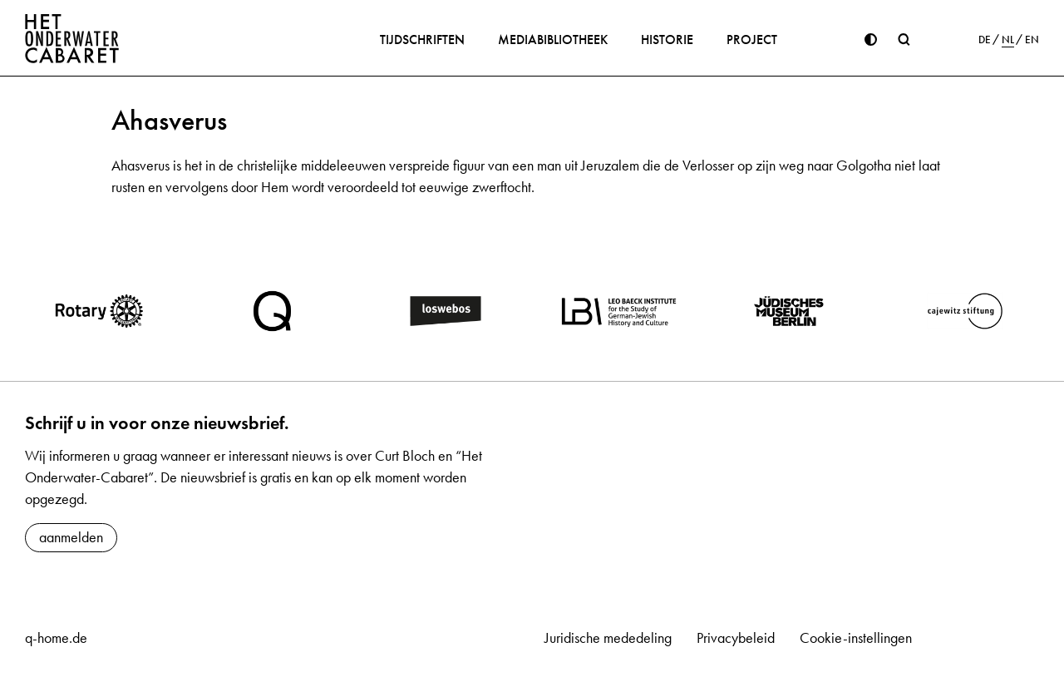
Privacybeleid (736, 638)
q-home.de (56, 638)
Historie (667, 39)
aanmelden (71, 537)
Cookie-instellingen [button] (856, 638)
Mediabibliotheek (553, 39)
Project (752, 39)
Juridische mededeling (608, 638)
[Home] (72, 38)
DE (984, 40)
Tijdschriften (422, 39)
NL (1008, 40)
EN (1032, 40)
